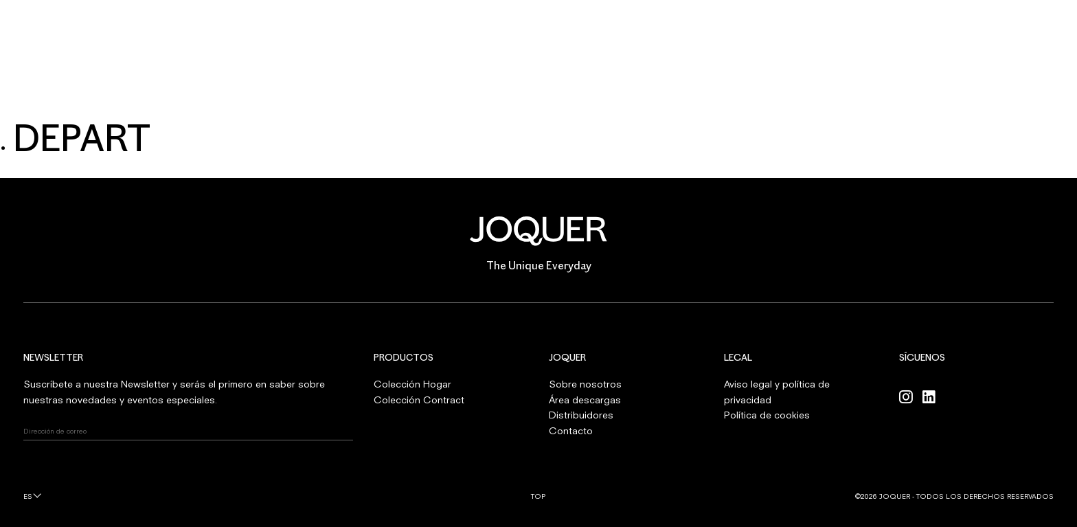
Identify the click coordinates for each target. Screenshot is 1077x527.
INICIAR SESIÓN (1018, 27)
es (27, 496)
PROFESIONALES (635, 90)
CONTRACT (414, 90)
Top (538, 496)
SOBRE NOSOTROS (519, 90)
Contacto (571, 430)
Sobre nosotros (585, 384)
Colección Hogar (412, 384)
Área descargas (585, 399)
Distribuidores (581, 415)
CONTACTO (735, 90)
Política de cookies (767, 415)
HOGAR (332, 90)
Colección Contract (419, 399)
